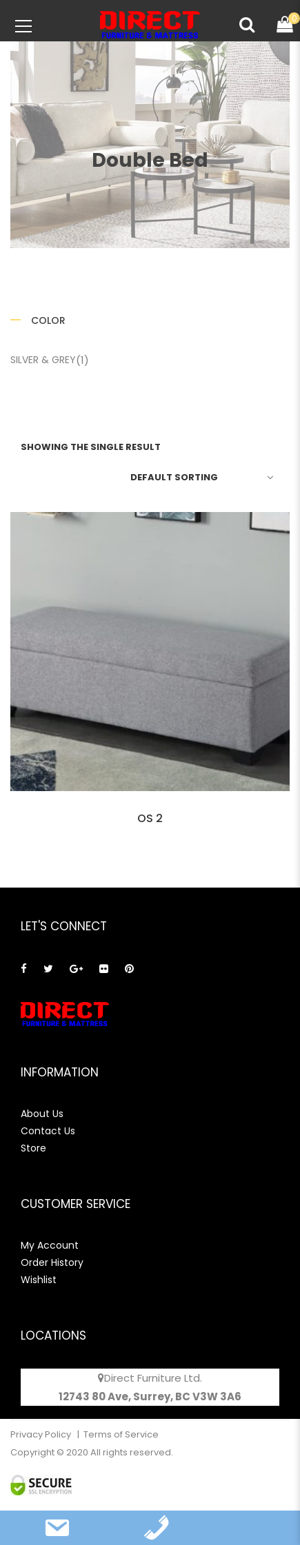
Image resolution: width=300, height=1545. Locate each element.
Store (33, 1148)
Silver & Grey (43, 360)
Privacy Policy (41, 1434)
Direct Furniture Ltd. (153, 1378)
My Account (50, 1245)
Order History (52, 1262)
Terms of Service (121, 1434)
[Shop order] (199, 476)
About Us (42, 1114)
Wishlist (39, 1280)
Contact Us (48, 1131)
